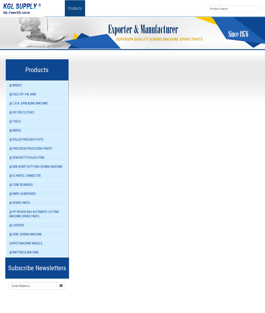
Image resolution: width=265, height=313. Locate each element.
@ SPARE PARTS (19, 203)
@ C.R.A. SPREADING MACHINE (28, 103)
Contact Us (160, 8)
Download (137, 8)
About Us (55, 8)
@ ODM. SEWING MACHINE (25, 234)
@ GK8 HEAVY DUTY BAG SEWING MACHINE (36, 166)
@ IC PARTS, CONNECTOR (25, 175)
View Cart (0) (188, 3)
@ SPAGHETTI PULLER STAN (26, 157)
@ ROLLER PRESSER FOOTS (26, 139)
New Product (98, 8)
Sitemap (54, 24)
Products (75, 8)
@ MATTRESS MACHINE (24, 252)
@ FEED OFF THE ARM (22, 94)
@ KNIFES (15, 130)
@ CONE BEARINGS (21, 184)
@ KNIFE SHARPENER (22, 194)
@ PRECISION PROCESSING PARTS (30, 148)
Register (185, 13)
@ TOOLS (15, 121)
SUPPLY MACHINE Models (25, 243)
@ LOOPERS (16, 225)
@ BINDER (15, 85)
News (119, 8)
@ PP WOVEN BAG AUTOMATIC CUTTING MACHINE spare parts (34, 214)
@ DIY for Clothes (21, 112)
